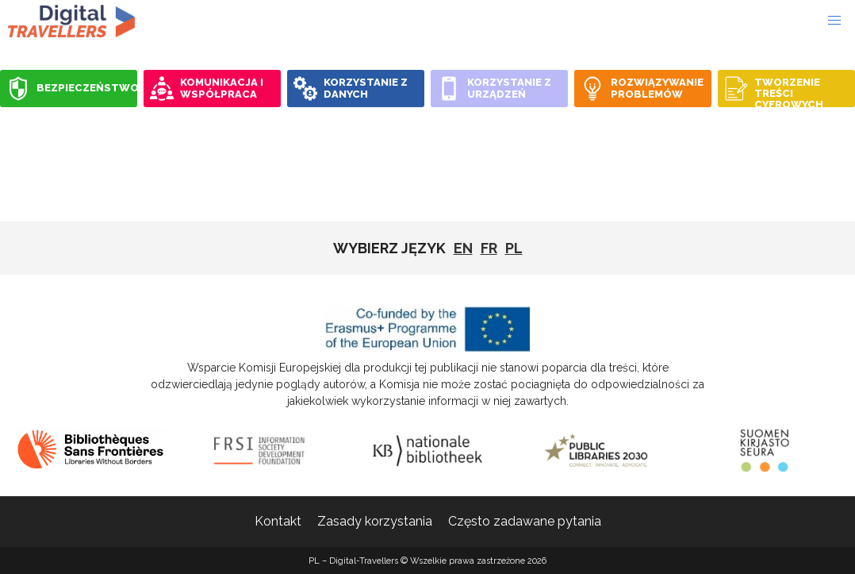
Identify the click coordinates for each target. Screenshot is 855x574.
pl (514, 248)
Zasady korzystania (374, 521)
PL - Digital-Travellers (71, 20)
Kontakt (278, 521)
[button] (834, 20)
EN (463, 248)
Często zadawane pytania (524, 521)
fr (489, 248)
